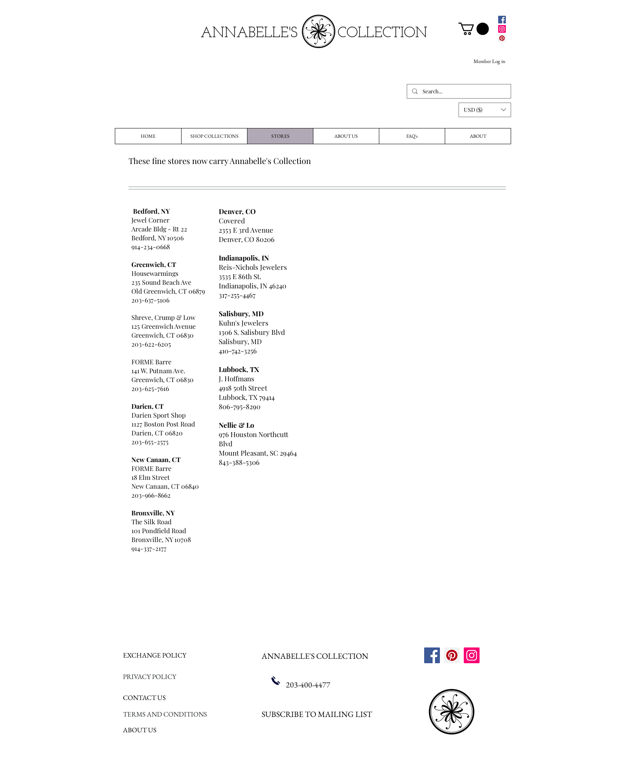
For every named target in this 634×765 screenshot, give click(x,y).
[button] (485, 110)
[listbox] (485, 110)
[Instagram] (502, 29)
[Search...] (458, 91)
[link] (474, 29)
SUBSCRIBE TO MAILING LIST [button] (317, 714)
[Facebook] (502, 19)
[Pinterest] (502, 38)
